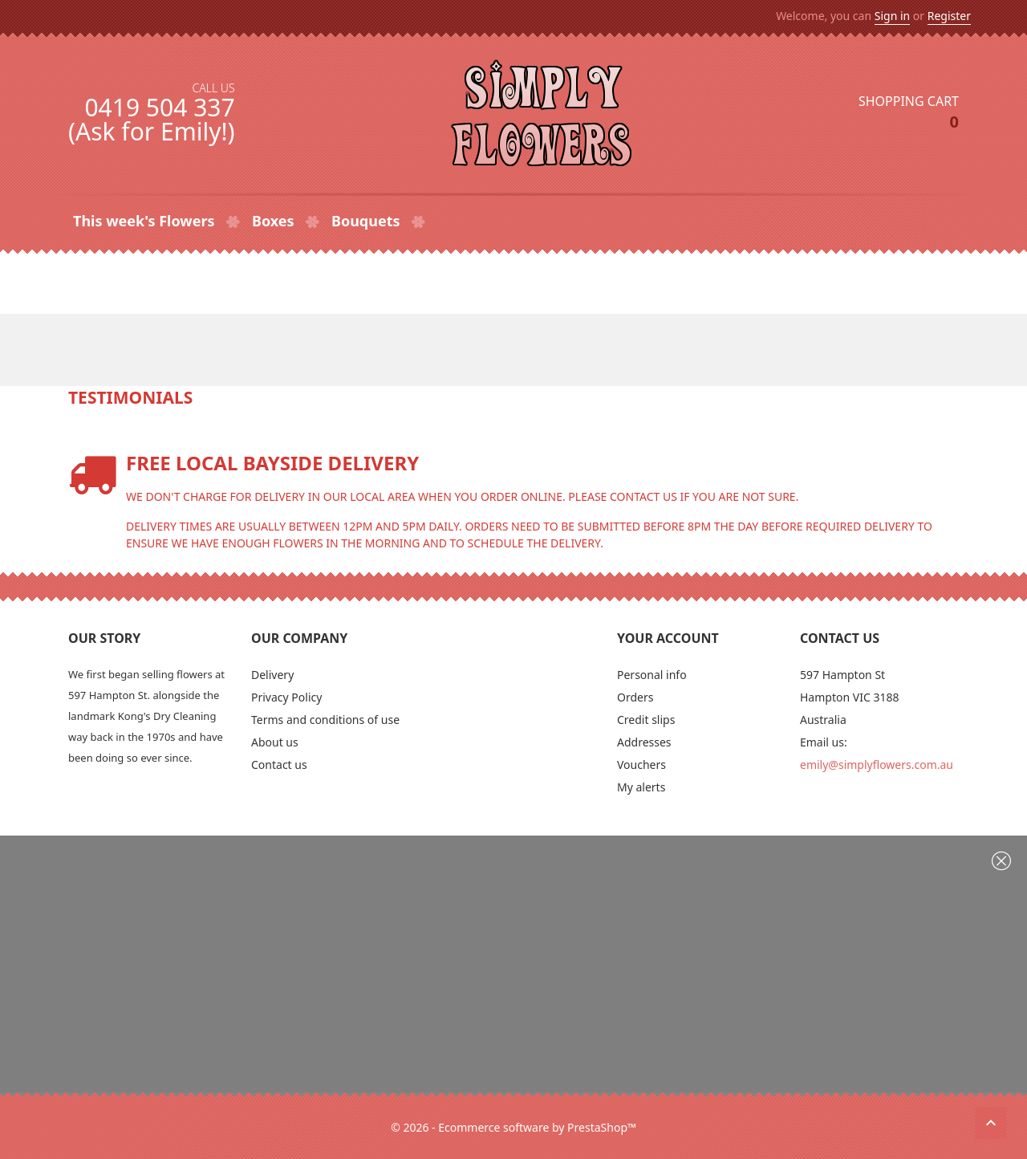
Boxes (275, 220)
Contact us (279, 764)
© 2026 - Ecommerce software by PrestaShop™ (513, 1127)
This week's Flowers (145, 220)
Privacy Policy (286, 697)
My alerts (641, 787)
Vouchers (641, 764)
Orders (635, 697)
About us (274, 742)
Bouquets (367, 220)
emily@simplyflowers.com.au (876, 764)
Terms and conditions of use (325, 719)
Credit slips (646, 719)
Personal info (652, 674)
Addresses (644, 742)
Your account (668, 638)
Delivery (272, 674)
